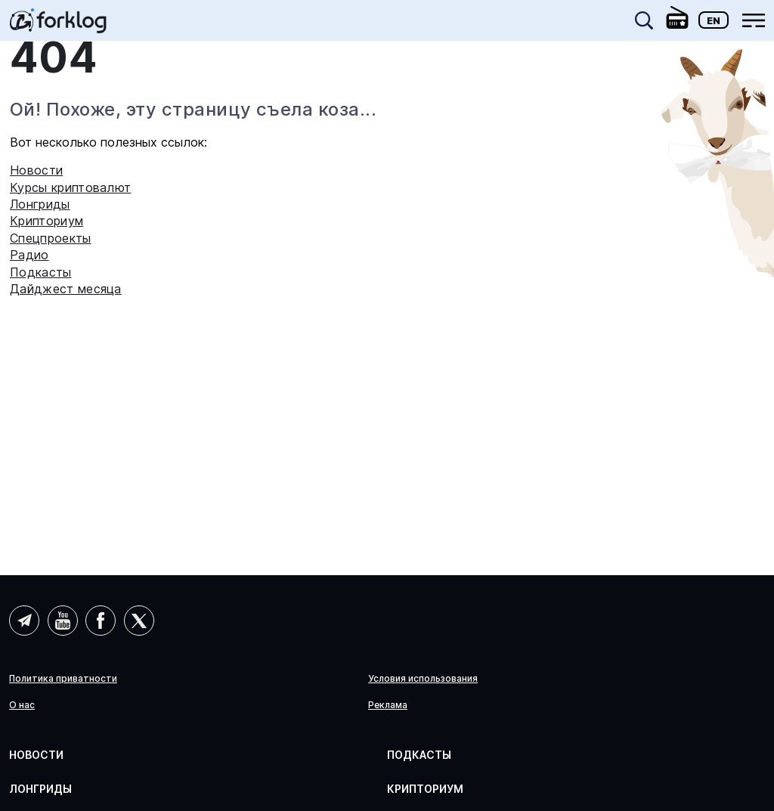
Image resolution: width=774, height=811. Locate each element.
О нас (22, 705)
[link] (58, 25)
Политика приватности (63, 678)
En (713, 20)
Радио (29, 254)
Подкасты (41, 272)
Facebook (100, 620)
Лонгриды (40, 204)
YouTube (63, 620)
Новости (36, 170)
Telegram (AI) (24, 620)
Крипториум (46, 220)
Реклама (387, 705)
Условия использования (423, 678)
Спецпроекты (50, 238)
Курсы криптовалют (70, 187)
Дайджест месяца (66, 288)
